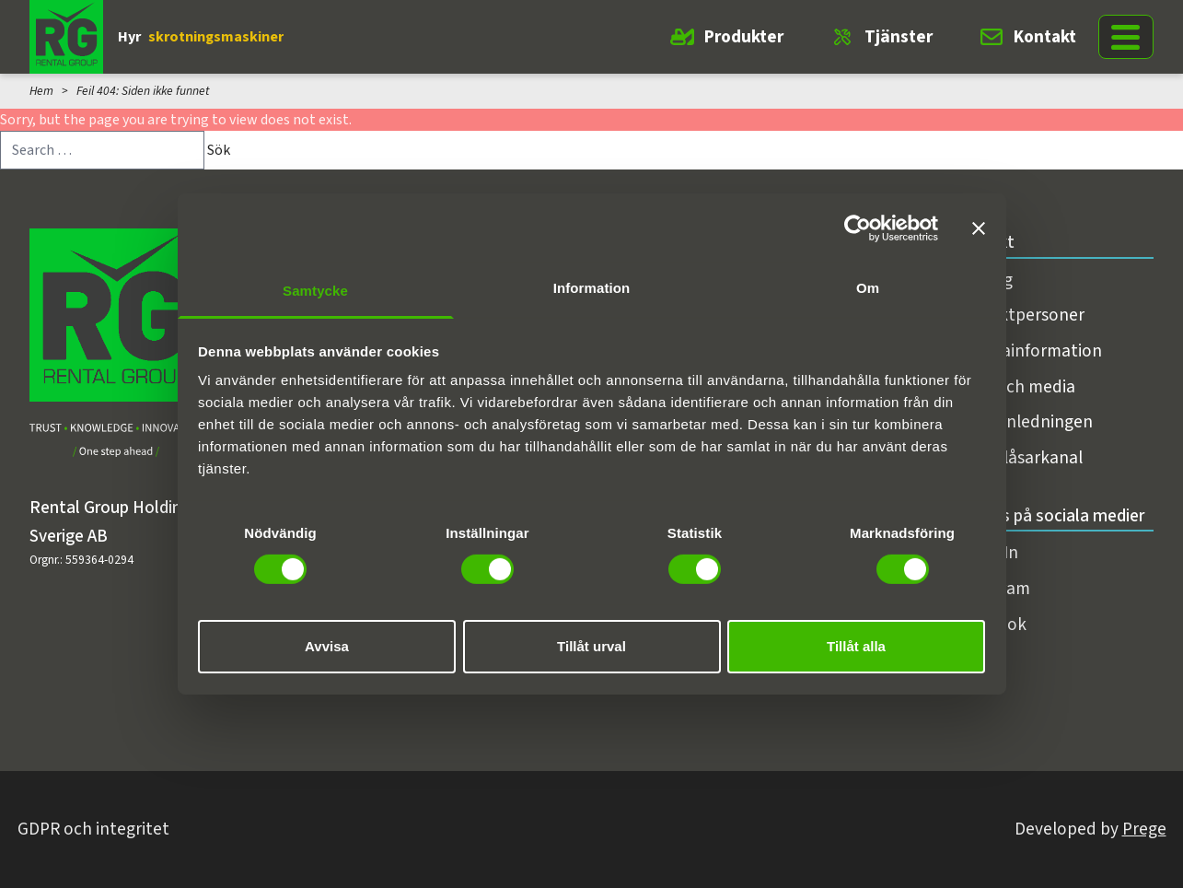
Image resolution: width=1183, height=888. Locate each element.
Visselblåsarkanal (1017, 458)
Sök (218, 150)
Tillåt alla (856, 646)
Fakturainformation (1027, 351)
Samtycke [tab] (315, 290)
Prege (1144, 829)
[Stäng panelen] (978, 227)
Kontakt (1045, 37)
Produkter (743, 37)
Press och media (1013, 387)
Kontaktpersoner (1018, 315)
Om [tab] (867, 288)
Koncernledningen (1022, 422)
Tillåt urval (591, 646)
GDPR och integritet (93, 829)
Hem (41, 90)
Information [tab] (592, 288)
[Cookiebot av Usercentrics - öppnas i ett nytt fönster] (857, 227)
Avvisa (327, 646)
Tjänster (898, 37)
